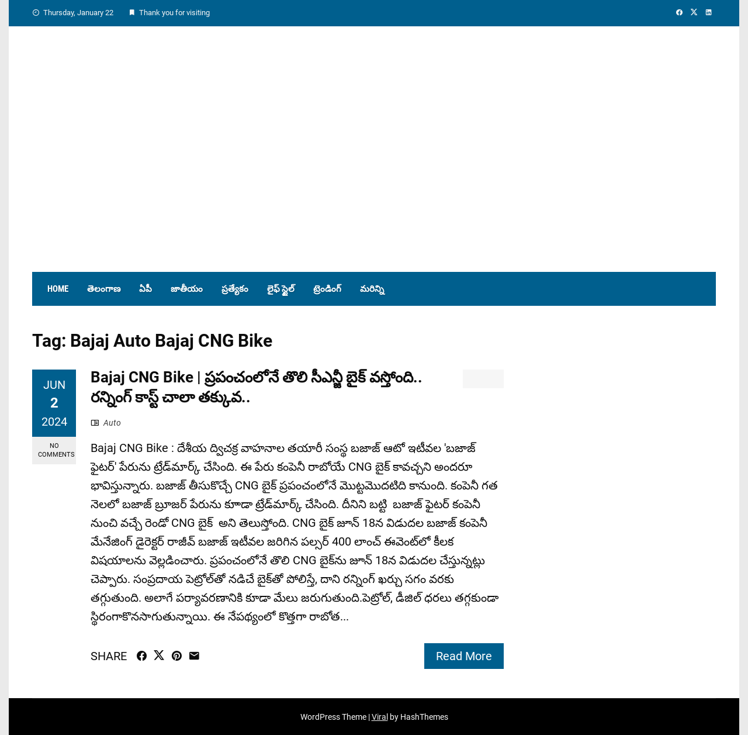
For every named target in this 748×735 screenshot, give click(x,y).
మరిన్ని (372, 289)
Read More (464, 656)
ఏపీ (145, 289)
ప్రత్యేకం (234, 289)
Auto (112, 422)
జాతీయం (187, 289)
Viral (380, 717)
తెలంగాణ (103, 289)
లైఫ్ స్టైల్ (281, 289)
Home (57, 289)
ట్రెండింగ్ (327, 289)
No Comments (56, 450)
